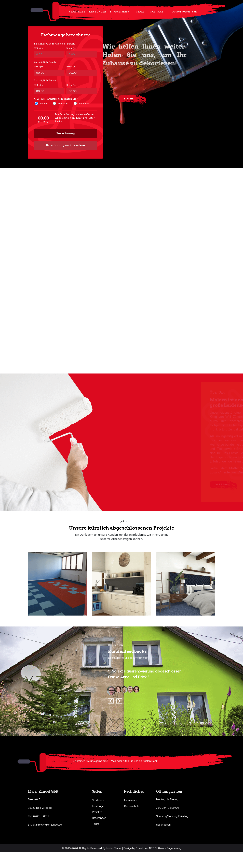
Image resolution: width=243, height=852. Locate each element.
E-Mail (128, 98)
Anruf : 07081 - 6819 (184, 11)
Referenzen (99, 817)
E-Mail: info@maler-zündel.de (45, 824)
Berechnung (65, 133)
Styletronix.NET (145, 848)
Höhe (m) (39, 48)
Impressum (130, 800)
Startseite (77, 11)
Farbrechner (119, 11)
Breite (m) (71, 48)
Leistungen (97, 11)
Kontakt (157, 11)
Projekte (97, 812)
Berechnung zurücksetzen (65, 145)
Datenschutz (132, 806)
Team (140, 11)
